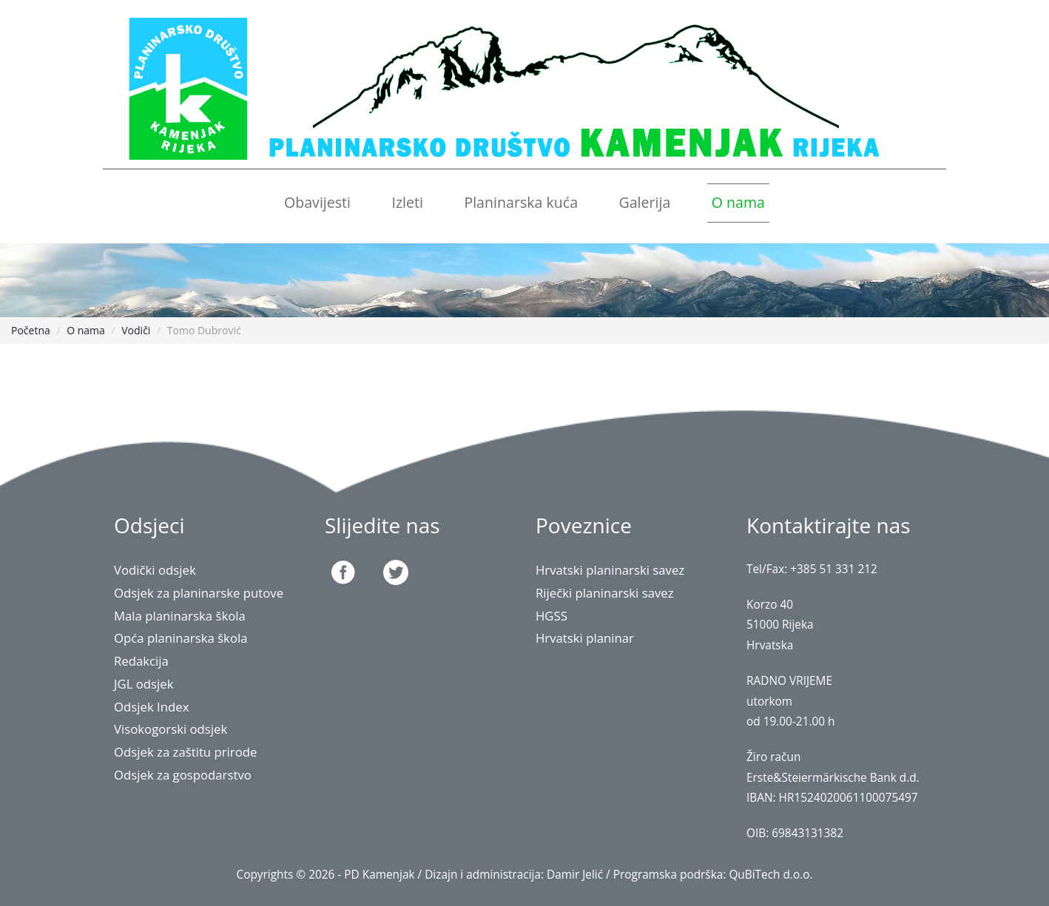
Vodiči (135, 330)
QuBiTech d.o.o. (770, 874)
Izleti (407, 202)
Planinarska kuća (521, 202)
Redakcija (141, 660)
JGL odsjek (144, 683)
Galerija (644, 202)
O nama (738, 202)
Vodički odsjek (155, 569)
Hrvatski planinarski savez (610, 569)
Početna (30, 330)
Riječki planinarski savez (605, 592)
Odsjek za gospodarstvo (183, 774)
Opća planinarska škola (181, 637)
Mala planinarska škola (180, 615)
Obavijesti (317, 202)
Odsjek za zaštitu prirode (185, 751)
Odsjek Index (151, 706)
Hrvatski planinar (585, 637)
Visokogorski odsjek (171, 728)
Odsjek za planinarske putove (199, 592)
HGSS (551, 615)
